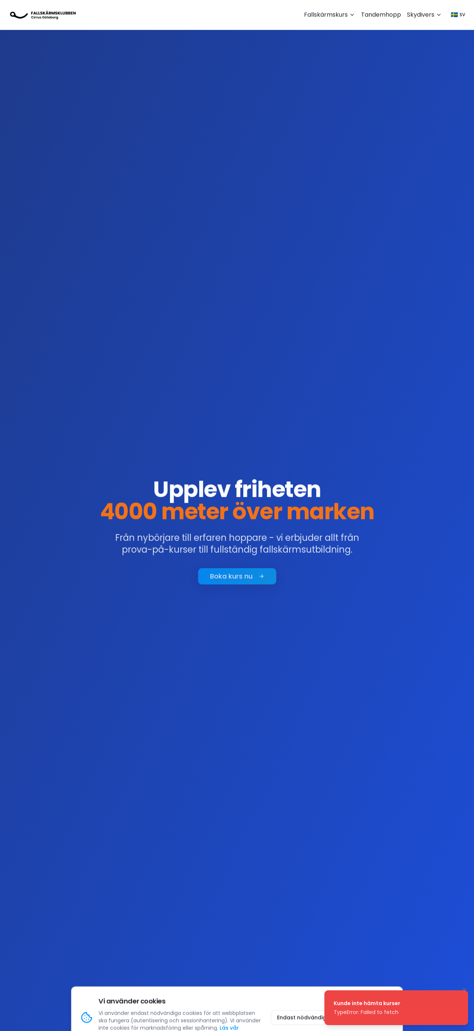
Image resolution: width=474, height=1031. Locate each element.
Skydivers (424, 14)
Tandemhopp (381, 14)
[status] (396, 1007)
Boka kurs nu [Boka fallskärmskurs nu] (237, 578)
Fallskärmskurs (329, 14)
